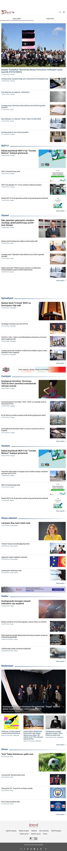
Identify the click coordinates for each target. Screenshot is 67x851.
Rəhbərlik (34, 831)
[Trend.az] (7, 12)
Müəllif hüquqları (56, 831)
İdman (4, 749)
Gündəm (5, 446)
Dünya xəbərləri (9, 518)
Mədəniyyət (7, 665)
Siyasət (5, 215)
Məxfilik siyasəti (36, 834)
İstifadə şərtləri (24, 834)
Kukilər (45, 834)
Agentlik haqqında (11, 831)
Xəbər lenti (50, 18)
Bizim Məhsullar (44, 831)
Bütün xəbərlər (60, 211)
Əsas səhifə (17, 18)
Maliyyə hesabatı (24, 831)
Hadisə (4, 596)
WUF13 (5, 145)
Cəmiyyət (6, 376)
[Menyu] (64, 12)
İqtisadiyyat (7, 298)
